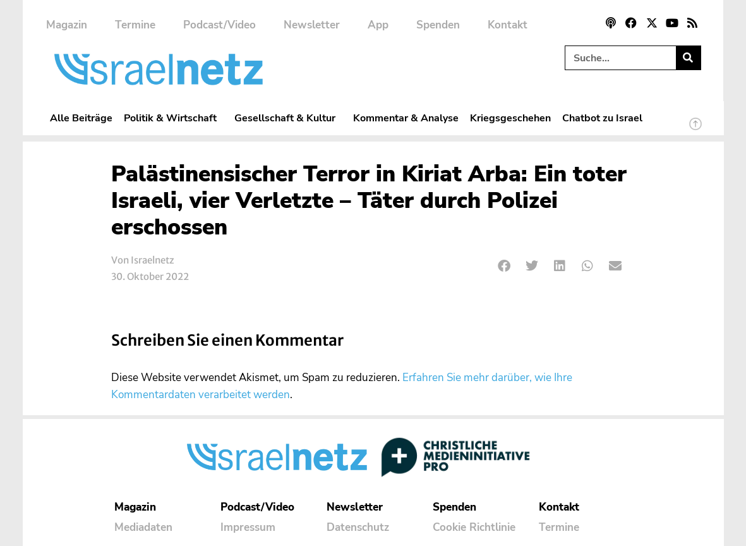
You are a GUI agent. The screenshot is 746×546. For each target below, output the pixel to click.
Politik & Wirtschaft (173, 117)
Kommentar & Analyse (406, 117)
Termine (135, 25)
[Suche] (688, 58)
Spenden (438, 25)
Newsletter (312, 25)
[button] (505, 266)
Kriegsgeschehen (510, 117)
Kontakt (507, 25)
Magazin (66, 25)
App (378, 25)
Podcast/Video (219, 25)
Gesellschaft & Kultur (288, 117)
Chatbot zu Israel (602, 117)
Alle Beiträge (81, 117)
